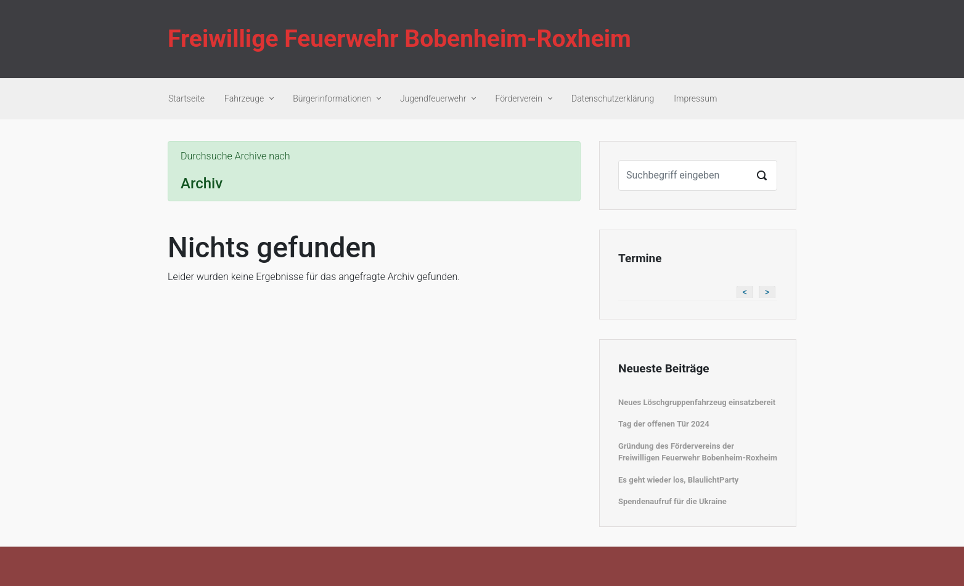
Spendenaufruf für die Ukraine (672, 501)
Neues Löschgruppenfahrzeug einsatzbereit (696, 402)
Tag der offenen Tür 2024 (663, 423)
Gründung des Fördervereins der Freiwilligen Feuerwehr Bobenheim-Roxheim (697, 452)
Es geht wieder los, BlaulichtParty (678, 479)
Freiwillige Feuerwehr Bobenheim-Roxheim (399, 39)
